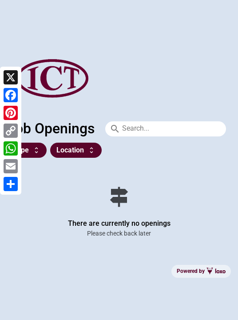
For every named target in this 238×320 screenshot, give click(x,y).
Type (26, 150)
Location (75, 150)
